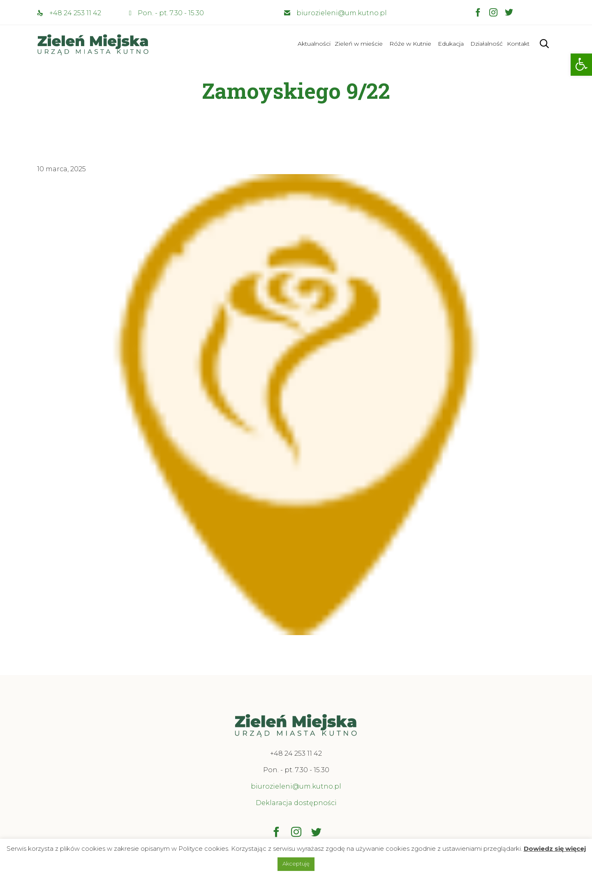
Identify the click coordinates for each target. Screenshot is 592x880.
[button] (581, 65)
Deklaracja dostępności (296, 803)
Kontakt (518, 43)
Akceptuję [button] (296, 863)
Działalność (486, 43)
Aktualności (314, 43)
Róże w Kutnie (410, 43)
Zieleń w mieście (359, 43)
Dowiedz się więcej (555, 848)
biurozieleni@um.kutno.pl (341, 13)
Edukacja (451, 43)
